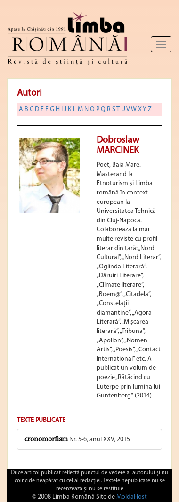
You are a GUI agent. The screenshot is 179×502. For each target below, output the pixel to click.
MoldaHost (131, 497)
